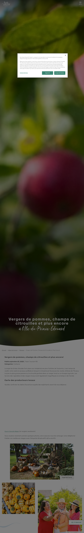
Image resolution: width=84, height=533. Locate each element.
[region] (42, 65)
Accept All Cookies (59, 73)
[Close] (65, 55)
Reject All (47, 73)
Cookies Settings (24, 72)
